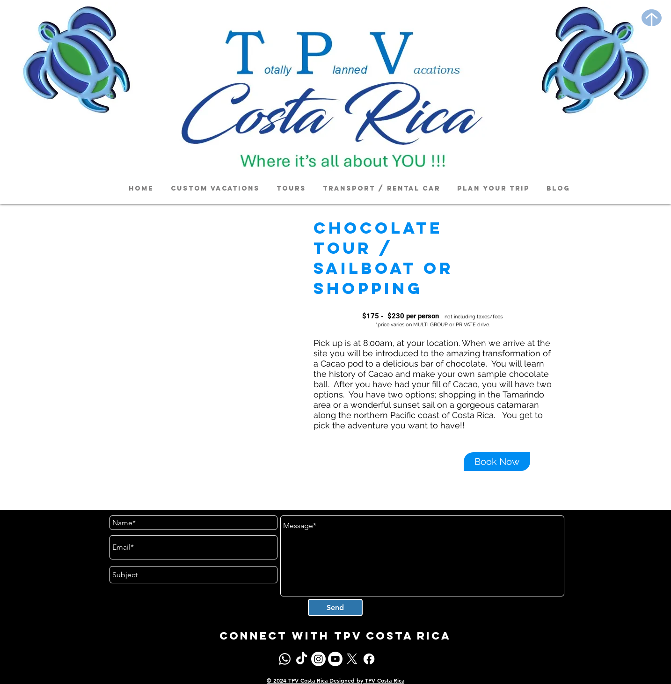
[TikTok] (301, 659)
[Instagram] (318, 659)
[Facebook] (369, 659)
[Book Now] (497, 461)
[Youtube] (335, 659)
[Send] (335, 607)
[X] (352, 659)
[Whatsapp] (284, 659)
